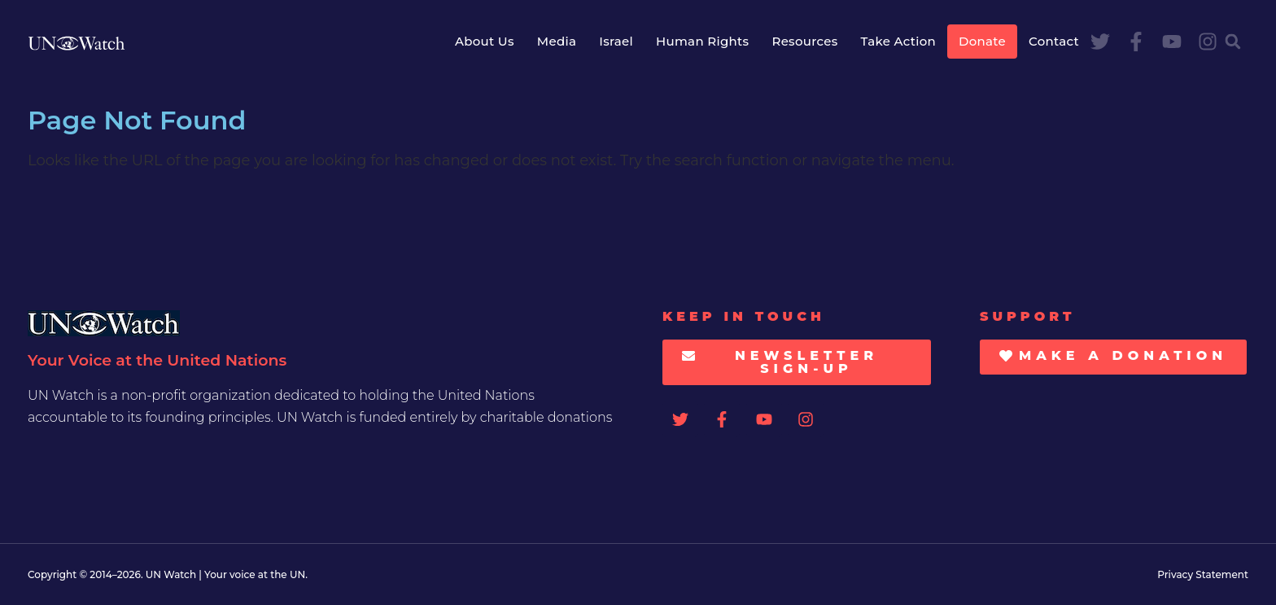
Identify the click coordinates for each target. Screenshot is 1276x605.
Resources (804, 41)
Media (556, 41)
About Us (484, 41)
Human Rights (702, 41)
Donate (982, 41)
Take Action (898, 41)
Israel (616, 41)
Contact (1054, 41)
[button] (1232, 41)
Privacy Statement (1202, 574)
